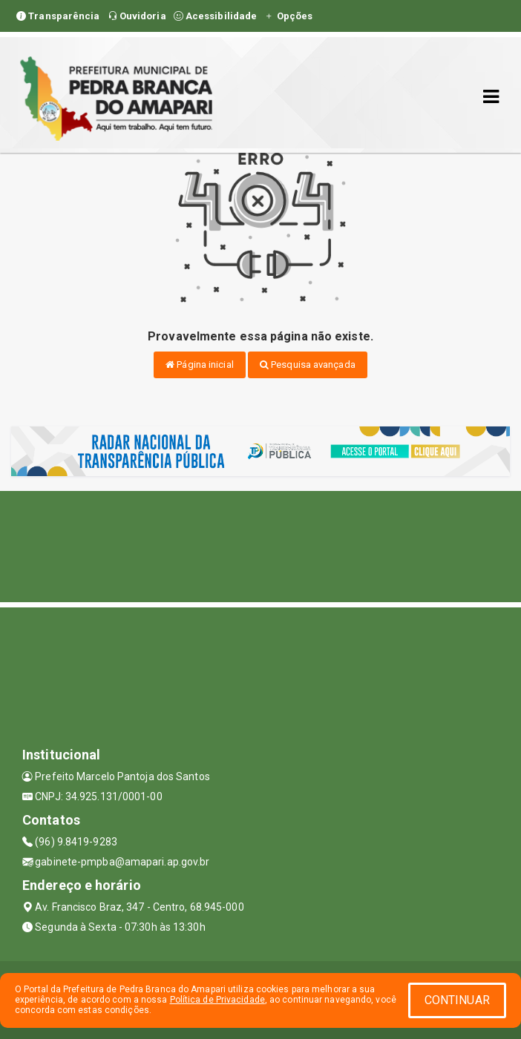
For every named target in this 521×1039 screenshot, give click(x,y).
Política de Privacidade (217, 1000)
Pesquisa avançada (307, 364)
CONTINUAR (457, 1000)
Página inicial (200, 364)
